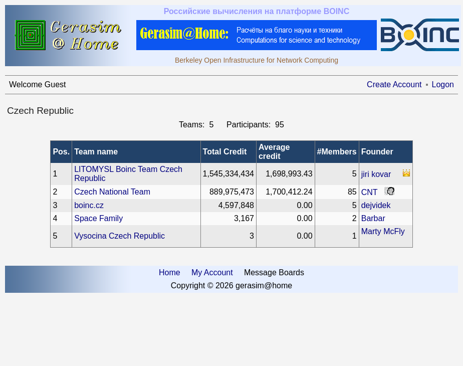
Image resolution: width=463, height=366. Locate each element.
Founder (377, 151)
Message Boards (274, 272)
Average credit (274, 151)
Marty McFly (383, 231)
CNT (369, 192)
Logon (443, 84)
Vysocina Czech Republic (119, 236)
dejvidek (376, 205)
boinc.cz (89, 205)
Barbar (373, 218)
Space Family (98, 218)
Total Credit (225, 151)
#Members (337, 151)
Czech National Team (112, 192)
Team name (96, 151)
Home (169, 272)
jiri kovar (376, 174)
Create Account (394, 84)
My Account (212, 272)
